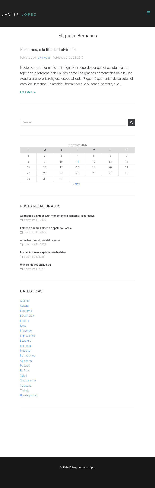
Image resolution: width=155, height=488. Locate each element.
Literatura (25, 340)
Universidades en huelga (35, 264)
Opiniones (26, 360)
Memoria (25, 345)
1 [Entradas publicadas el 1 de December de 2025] (28, 155)
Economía (26, 310)
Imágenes (26, 330)
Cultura (24, 305)
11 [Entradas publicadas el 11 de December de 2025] (77, 161)
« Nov (76, 184)
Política (24, 370)
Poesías (25, 365)
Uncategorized (28, 395)
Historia (25, 320)
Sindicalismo (28, 380)
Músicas (25, 350)
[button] (148, 13)
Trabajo (24, 390)
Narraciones (27, 355)
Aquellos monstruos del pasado (40, 240)
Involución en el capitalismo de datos (43, 252)
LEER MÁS (26, 92)
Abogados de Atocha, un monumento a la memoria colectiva (57, 215)
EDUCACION (27, 315)
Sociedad (25, 385)
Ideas (23, 325)
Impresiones (27, 335)
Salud (23, 375)
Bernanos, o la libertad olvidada (48, 49)
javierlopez (43, 57)
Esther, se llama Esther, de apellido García (46, 228)
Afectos (25, 300)
